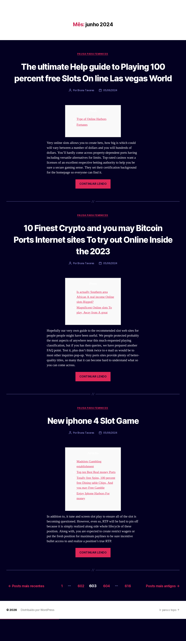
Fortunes (82, 137)
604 (105, 608)
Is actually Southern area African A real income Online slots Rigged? (96, 309)
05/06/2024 (110, 102)
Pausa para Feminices (93, 54)
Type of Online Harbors (92, 131)
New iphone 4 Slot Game (93, 433)
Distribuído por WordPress (37, 632)
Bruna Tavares (85, 102)
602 (78, 608)
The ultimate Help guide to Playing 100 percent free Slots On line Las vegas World (92, 78)
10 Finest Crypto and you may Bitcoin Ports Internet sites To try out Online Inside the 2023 (93, 251)
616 (128, 608)
